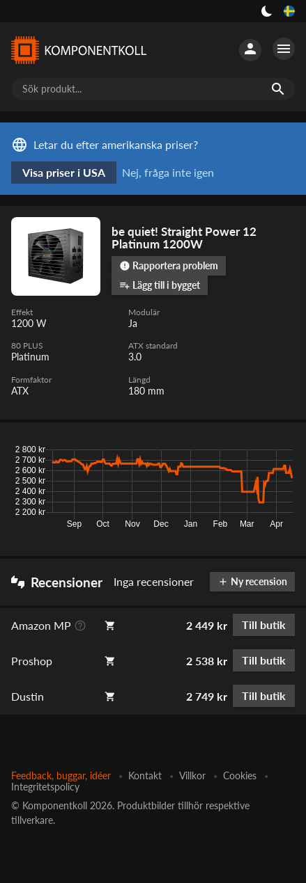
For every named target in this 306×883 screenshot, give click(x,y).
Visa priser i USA (63, 172)
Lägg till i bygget (159, 285)
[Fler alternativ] (284, 49)
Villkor (192, 775)
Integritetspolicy (45, 787)
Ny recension (252, 581)
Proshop (31, 660)
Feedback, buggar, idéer (61, 775)
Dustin (27, 696)
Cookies (240, 775)
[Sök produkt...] (153, 89)
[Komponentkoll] (78, 50)
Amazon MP (41, 625)
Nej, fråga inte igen (168, 172)
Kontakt (145, 775)
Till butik (264, 624)
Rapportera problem (168, 265)
